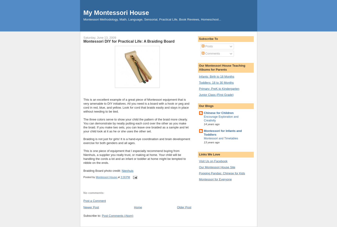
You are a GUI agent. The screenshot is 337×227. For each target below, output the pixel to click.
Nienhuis (127, 170)
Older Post (184, 207)
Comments (211, 53)
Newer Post (91, 207)
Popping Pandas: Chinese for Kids (222, 173)
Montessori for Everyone (215, 179)
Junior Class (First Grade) (216, 94)
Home (138, 207)
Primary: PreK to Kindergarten (219, 88)
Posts (207, 46)
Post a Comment (94, 201)
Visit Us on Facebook (213, 161)
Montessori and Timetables (221, 138)
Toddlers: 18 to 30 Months (216, 82)
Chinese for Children (219, 113)
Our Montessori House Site (217, 167)
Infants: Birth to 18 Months (216, 76)
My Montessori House (116, 12)
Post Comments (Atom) (117, 215)
